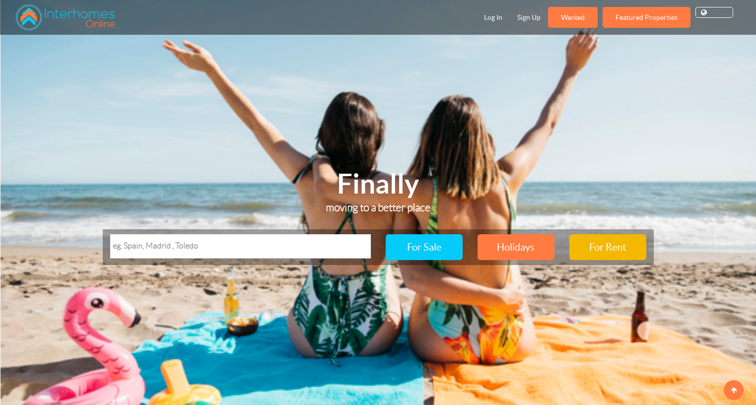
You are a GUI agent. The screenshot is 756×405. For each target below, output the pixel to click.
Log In (493, 17)
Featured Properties (647, 17)
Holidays (516, 247)
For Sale (424, 247)
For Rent (607, 247)
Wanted (573, 17)
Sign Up (529, 17)
